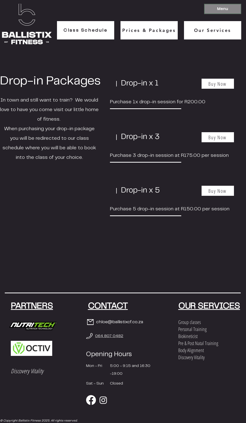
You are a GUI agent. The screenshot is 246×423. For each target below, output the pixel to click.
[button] (222, 9)
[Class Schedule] (85, 30)
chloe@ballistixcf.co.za (119, 322)
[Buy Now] (218, 84)
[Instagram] (103, 400)
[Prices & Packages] (149, 30)
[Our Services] (212, 30)
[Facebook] (91, 400)
